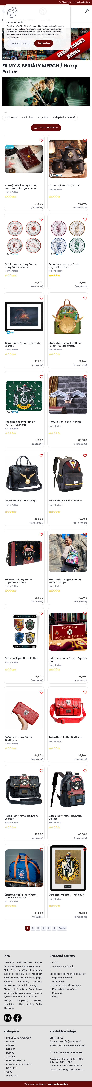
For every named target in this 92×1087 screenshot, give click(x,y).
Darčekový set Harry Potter (64, 185)
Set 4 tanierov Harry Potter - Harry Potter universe (21, 266)
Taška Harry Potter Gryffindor (66, 737)
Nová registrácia (83, 2)
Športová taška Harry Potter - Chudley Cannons (22, 896)
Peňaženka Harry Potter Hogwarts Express (18, 581)
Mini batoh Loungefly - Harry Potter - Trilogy (65, 581)
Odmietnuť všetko (20, 43)
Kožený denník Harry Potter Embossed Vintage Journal (20, 187)
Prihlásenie (66, 2)
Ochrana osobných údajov (66, 985)
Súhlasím (44, 43)
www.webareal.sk (58, 1084)
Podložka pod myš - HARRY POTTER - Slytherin (20, 423)
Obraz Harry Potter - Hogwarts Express (22, 344)
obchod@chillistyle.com (71, 1069)
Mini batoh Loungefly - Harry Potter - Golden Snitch (65, 344)
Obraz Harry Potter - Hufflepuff (66, 894)
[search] (87, 11)
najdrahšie (27, 117)
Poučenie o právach (63, 966)
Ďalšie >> (62, 928)
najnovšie (43, 117)
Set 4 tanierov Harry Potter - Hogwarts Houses (65, 266)
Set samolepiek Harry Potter (21, 658)
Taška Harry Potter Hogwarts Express (22, 817)
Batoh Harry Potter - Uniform (65, 500)
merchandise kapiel (29, 962)
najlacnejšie (11, 117)
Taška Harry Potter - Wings (20, 500)
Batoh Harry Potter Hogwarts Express (66, 817)
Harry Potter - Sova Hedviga (65, 421)
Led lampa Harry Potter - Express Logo (68, 660)
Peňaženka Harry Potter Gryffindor (18, 739)
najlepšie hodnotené (64, 117)
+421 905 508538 (73, 1065)
